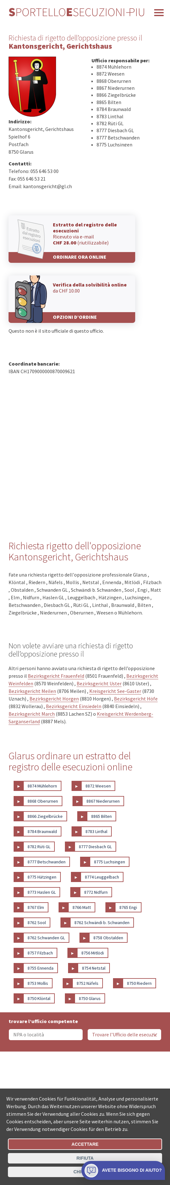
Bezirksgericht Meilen (32, 691)
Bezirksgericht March (32, 714)
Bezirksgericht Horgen (54, 698)
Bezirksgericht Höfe (136, 698)
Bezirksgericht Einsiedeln (73, 706)
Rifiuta (84, 1158)
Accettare (85, 1144)
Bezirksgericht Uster (99, 683)
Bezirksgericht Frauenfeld (56, 676)
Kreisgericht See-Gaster (115, 691)
